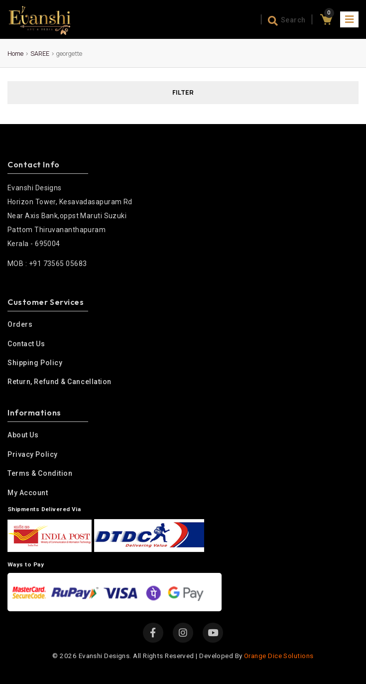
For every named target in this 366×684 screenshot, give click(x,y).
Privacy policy (32, 454)
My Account (27, 493)
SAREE (39, 53)
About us (22, 435)
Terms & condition (39, 473)
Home (15, 53)
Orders (19, 324)
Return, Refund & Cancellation (59, 382)
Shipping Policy (34, 363)
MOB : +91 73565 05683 (47, 264)
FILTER (183, 92)
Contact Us (26, 344)
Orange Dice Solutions (278, 656)
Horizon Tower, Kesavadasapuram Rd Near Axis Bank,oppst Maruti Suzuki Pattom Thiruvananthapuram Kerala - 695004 (69, 214)
